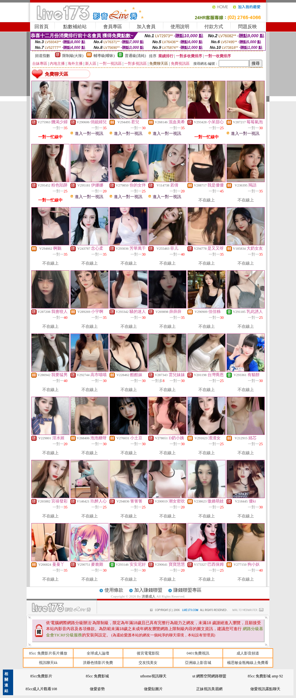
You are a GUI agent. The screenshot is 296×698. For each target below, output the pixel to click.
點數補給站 (75, 26)
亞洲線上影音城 (198, 662)
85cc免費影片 (41, 676)
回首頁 (41, 26)
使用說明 (180, 26)
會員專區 (112, 26)
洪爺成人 (149, 596)
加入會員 (146, 26)
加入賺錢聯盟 (148, 590)
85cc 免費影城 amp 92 (265, 676)
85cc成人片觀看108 (41, 689)
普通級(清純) (135, 55)
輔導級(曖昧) (104, 55)
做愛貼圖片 (153, 689)
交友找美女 (148, 662)
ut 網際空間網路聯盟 (209, 676)
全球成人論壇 (98, 653)
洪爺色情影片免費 (98, 662)
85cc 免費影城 (97, 676)
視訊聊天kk (48, 662)
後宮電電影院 (148, 653)
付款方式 (213, 26)
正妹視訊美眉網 (209, 689)
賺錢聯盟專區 (187, 590)
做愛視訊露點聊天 (265, 689)
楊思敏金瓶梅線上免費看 (247, 662)
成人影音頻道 (248, 653)
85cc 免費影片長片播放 (48, 653)
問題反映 (247, 26)
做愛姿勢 (97, 689)
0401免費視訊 (198, 653)
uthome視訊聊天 (153, 676)
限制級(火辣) (73, 55)
